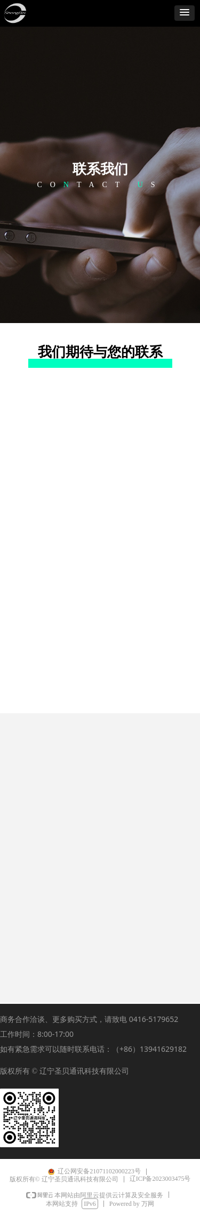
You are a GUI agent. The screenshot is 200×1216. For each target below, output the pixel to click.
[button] (184, 13)
